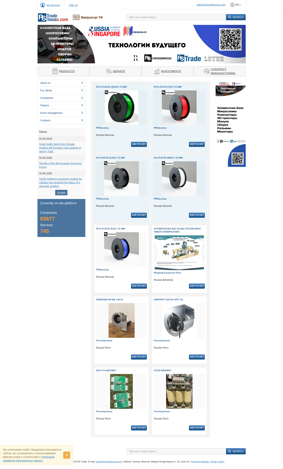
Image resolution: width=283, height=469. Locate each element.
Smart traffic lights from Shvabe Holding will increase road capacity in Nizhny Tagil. (60, 148)
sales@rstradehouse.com (211, 4)
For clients (61, 90)
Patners (61, 105)
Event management (61, 112)
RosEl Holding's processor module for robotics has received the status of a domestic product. (60, 182)
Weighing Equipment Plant (167, 272)
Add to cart (139, 144)
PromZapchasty (104, 340)
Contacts (61, 120)
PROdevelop (102, 128)
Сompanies (61, 97)
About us (61, 82)
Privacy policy (217, 461)
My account (53, 5)
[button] (53, 44)
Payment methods (200, 461)
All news (61, 192)
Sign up (73, 5)
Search (235, 17)
